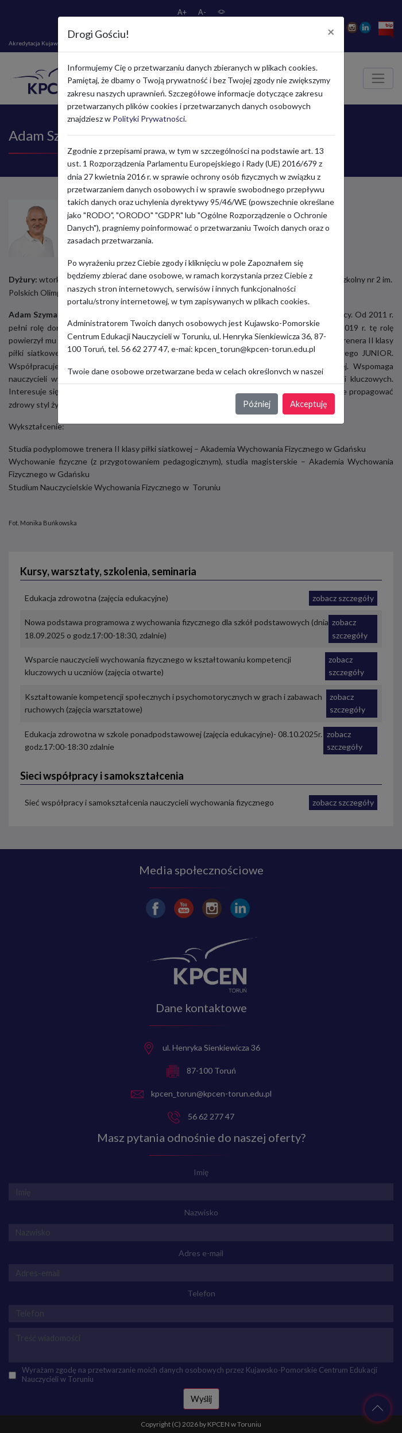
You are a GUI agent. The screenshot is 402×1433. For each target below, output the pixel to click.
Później (256, 404)
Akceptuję (308, 404)
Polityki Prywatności (149, 118)
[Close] (331, 32)
